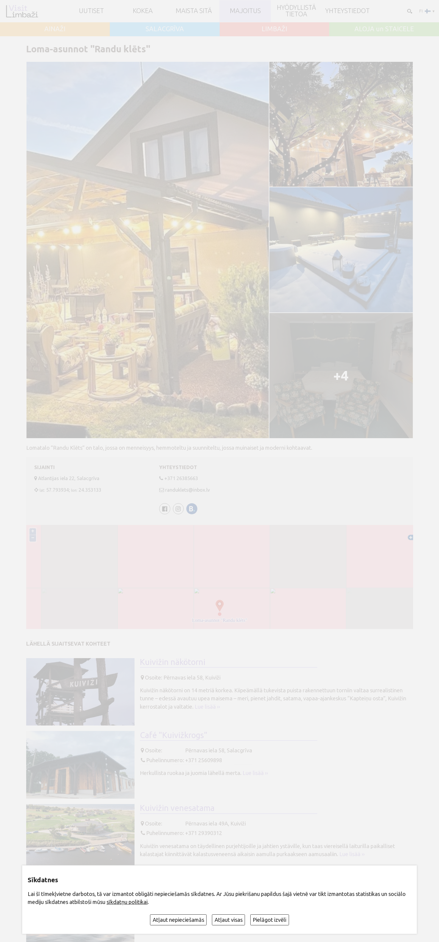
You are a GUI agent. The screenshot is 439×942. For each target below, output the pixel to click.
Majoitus (245, 11)
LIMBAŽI (274, 29)
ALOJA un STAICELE (384, 29)
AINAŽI (54, 29)
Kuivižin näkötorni (172, 662)
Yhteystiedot (347, 11)
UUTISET (91, 11)
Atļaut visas (229, 920)
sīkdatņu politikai (127, 902)
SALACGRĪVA (165, 29)
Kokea (143, 11)
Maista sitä (194, 11)
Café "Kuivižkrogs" (173, 735)
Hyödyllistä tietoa (296, 11)
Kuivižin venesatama (177, 807)
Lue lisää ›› (207, 707)
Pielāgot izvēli (269, 920)
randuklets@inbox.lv (187, 490)
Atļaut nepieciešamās (178, 920)
